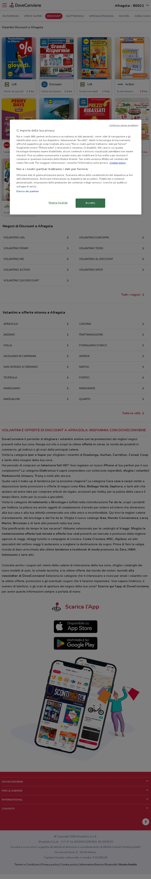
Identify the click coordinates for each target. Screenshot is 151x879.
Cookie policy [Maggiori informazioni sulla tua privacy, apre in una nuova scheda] (118, 162)
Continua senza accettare (123, 125)
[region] (75, 166)
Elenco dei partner (27, 191)
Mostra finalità (58, 202)
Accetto (90, 202)
